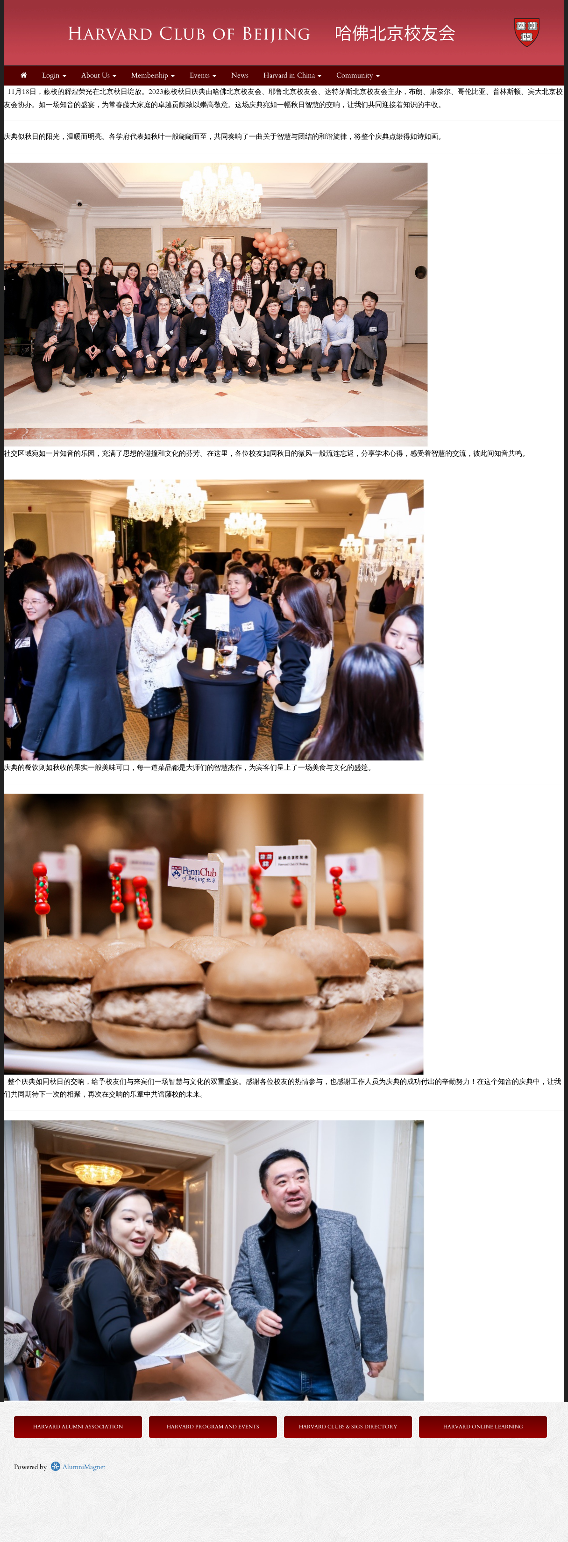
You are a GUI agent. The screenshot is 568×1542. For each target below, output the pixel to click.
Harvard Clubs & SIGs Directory (348, 1426)
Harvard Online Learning (483, 1426)
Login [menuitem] (54, 75)
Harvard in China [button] (292, 75)
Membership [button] (153, 75)
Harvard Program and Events (213, 1426)
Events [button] (203, 75)
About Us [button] (98, 75)
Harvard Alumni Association (78, 1426)
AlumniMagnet (77, 1467)
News (239, 75)
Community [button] (358, 75)
